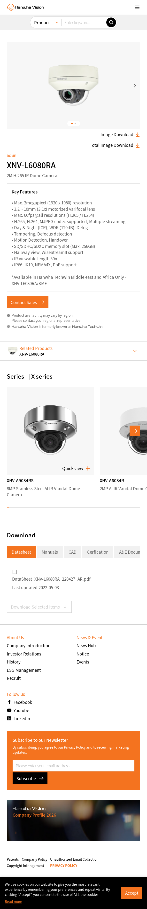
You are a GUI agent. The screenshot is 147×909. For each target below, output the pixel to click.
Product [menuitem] (42, 22)
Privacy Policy (74, 747)
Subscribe (30, 778)
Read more (13, 901)
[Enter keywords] (83, 22)
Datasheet (21, 552)
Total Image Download (115, 145)
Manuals (50, 552)
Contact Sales (28, 302)
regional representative (61, 320)
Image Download (120, 134)
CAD (73, 552)
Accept (131, 893)
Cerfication (97, 552)
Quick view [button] (76, 468)
